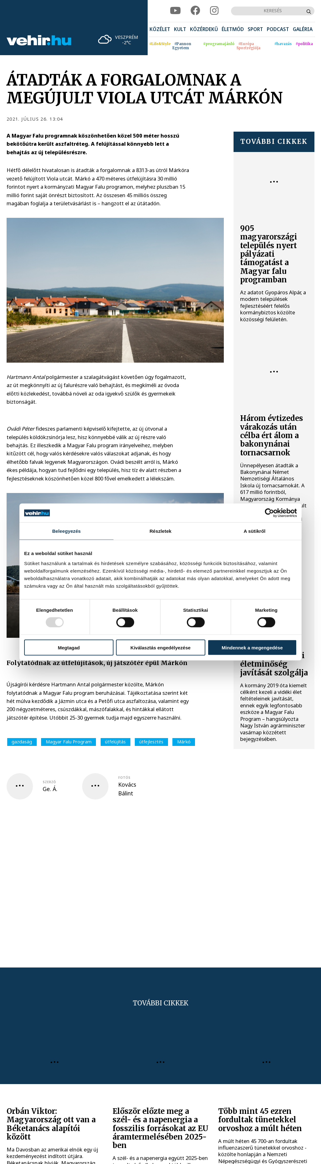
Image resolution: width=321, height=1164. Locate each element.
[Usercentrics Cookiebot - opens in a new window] (269, 513)
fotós (124, 777)
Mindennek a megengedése (252, 647)
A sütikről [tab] (255, 531)
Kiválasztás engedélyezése (160, 647)
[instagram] (214, 10)
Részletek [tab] (160, 531)
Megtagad (69, 647)
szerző (49, 782)
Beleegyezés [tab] (66, 531)
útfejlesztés (151, 742)
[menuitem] (160, 29)
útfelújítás (115, 742)
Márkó (184, 742)
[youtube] (175, 10)
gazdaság (22, 742)
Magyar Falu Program (69, 742)
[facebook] (195, 10)
